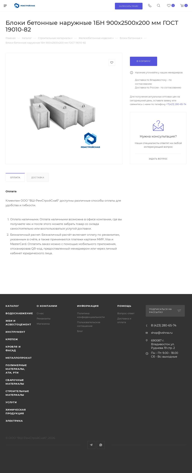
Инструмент (15, 331)
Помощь (124, 305)
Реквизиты (43, 318)
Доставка (37, 177)
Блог (80, 331)
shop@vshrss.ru (162, 332)
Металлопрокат (19, 357)
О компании (47, 305)
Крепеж (12, 339)
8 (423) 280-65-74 (163, 325)
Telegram (91, 445)
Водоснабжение (19, 313)
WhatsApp (101, 445)
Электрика (14, 420)
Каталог (12, 305)
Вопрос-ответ (125, 313)
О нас (40, 313)
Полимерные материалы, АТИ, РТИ (16, 369)
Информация (88, 305)
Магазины (43, 323)
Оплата (15, 177)
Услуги (11, 402)
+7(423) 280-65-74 (176, 104)
